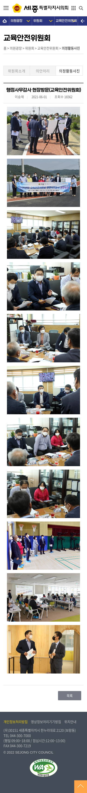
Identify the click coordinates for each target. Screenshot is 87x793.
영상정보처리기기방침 (46, 721)
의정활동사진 (69, 71)
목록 (70, 695)
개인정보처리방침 (15, 721)
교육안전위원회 (66, 21)
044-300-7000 (20, 735)
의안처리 (43, 71)
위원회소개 (16, 71)
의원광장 (16, 21)
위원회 (37, 21)
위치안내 (70, 721)
